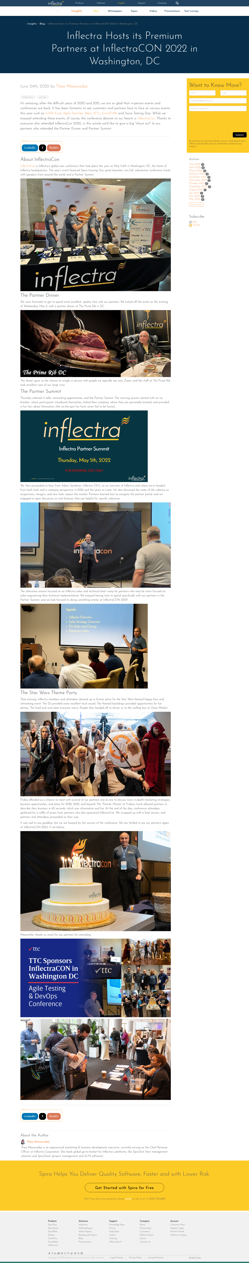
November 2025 (198, 180)
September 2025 (198, 186)
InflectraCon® (115, 1242)
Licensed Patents (156, 1257)
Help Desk (114, 1231)
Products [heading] (52, 1221)
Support (139, 3)
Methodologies (85, 1228)
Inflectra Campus (178, 1235)
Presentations (172, 11)
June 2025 (194, 196)
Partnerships (145, 1228)
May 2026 (194, 164)
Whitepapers (115, 11)
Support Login (177, 1228)
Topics (134, 11)
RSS (194, 222)
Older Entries (196, 205)
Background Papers (88, 1235)
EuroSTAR (109, 113)
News (142, 1225)
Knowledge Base (117, 1225)
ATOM (196, 225)
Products (79, 3)
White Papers (85, 1231)
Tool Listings (191, 11)
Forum (112, 1228)
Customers (145, 1231)
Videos (153, 11)
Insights (119, 3)
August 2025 (196, 190)
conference (28, 97)
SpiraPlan (52, 1231)
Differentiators (146, 1235)
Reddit (54, 147)
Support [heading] (113, 1221)
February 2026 (197, 174)
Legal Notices (116, 1257)
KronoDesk (53, 1242)
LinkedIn (30, 147)
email (128, 1199)
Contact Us (145, 1242)
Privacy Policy (135, 1257)
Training (113, 1238)
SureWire (52, 1238)
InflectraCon (146, 118)
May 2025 (194, 199)
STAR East (53, 113)
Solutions (99, 3)
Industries (83, 1225)
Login (190, 3)
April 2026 (195, 167)
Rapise (51, 1235)
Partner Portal (177, 1231)
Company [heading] (144, 1221)
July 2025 (194, 193)
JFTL (96, 113)
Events (143, 1238)
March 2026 (195, 170)
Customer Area (177, 1225)
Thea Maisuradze (72, 86)
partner (44, 97)
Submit (239, 135)
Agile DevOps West (77, 113)
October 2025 (196, 183)
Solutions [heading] (83, 1221)
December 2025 (197, 177)
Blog (96, 11)
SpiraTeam (53, 1228)
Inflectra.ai (53, 1245)
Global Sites (195, 1258)
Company (160, 3)
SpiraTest (52, 1225)
